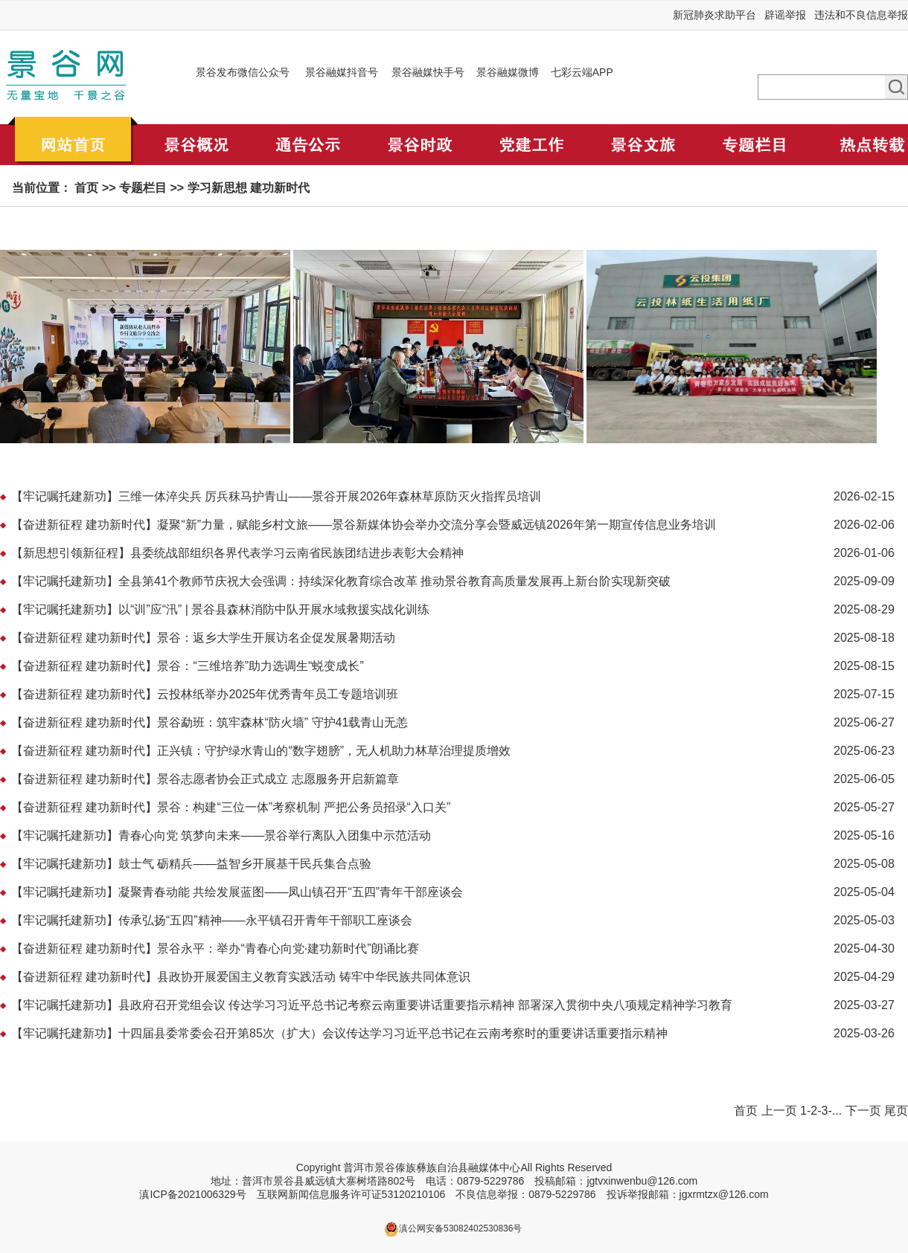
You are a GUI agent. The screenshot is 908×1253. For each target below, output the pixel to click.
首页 (86, 187)
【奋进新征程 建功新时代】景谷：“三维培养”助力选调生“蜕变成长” (187, 666)
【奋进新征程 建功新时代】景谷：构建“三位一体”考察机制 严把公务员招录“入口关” (230, 807)
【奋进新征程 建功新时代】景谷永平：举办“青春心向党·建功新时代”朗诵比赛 (215, 948)
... (837, 1110)
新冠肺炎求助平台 (714, 15)
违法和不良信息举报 (861, 15)
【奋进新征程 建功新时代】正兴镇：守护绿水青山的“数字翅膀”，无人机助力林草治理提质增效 (261, 750)
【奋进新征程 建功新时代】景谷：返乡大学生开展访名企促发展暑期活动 (203, 637)
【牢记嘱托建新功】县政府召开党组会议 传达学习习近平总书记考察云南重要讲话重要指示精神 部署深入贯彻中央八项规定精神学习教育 (371, 1005)
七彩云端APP (582, 72)
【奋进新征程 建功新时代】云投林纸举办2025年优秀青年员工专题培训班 (204, 694)
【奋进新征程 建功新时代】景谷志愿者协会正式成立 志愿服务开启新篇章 (205, 779)
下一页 (863, 1110)
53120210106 (414, 1194)
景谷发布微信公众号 (243, 72)
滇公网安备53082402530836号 (460, 1228)
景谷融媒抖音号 (341, 72)
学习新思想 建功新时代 (249, 187)
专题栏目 (143, 187)
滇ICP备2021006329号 (192, 1194)
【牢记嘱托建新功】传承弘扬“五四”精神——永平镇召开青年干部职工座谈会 (211, 920)
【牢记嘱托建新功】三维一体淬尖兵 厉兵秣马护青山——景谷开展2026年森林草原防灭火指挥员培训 (276, 496)
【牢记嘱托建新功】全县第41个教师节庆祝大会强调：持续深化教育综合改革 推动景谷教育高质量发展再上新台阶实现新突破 (341, 581)
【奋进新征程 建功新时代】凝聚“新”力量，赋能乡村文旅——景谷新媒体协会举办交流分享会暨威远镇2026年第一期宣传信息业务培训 (363, 524)
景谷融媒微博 (507, 72)
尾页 (896, 1110)
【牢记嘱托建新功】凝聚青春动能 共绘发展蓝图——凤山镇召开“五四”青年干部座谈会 (237, 892)
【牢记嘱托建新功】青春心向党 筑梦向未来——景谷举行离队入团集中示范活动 (221, 835)
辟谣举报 (785, 15)
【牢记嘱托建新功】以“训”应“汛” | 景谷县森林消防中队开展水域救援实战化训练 (220, 609)
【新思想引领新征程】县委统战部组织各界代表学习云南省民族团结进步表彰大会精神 (237, 553)
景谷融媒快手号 (427, 72)
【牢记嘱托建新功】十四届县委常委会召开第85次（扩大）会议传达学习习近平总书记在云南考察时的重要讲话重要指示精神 (339, 1033)
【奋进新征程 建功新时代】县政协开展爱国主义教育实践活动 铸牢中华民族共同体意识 (240, 976)
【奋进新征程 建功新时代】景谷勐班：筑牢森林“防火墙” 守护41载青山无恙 (209, 722)
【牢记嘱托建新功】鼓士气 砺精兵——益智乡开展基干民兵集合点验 (191, 863)
